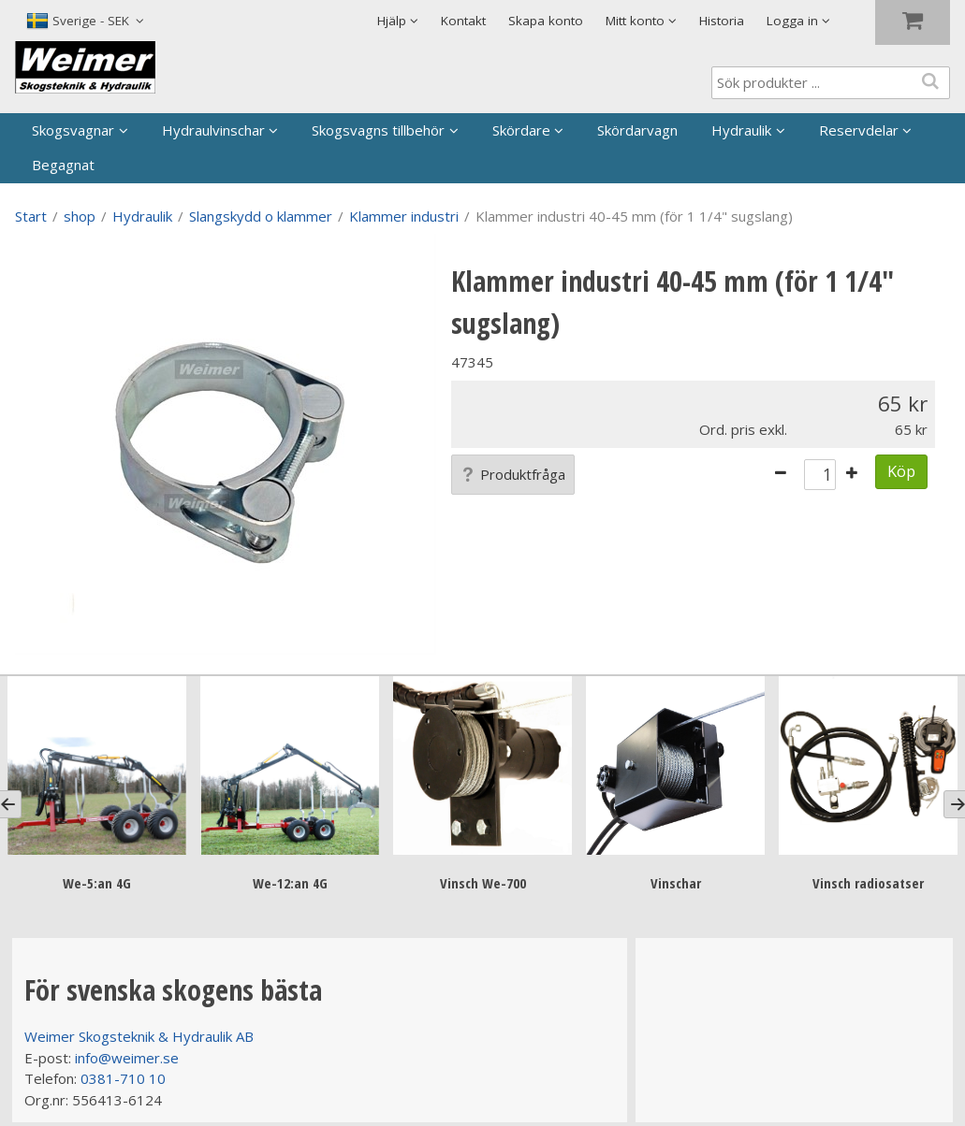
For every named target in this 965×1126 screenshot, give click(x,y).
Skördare (521, 130)
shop (79, 216)
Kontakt (463, 20)
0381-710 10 (123, 1078)
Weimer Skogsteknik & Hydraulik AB (139, 1036)
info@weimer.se (127, 1057)
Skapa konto (545, 20)
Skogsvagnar (73, 130)
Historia (721, 20)
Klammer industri (404, 216)
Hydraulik (741, 130)
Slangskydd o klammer (260, 216)
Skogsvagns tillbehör (378, 130)
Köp (901, 471)
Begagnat (63, 164)
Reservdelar (859, 130)
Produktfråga (513, 474)
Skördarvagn (637, 130)
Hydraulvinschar (213, 130)
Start (31, 216)
